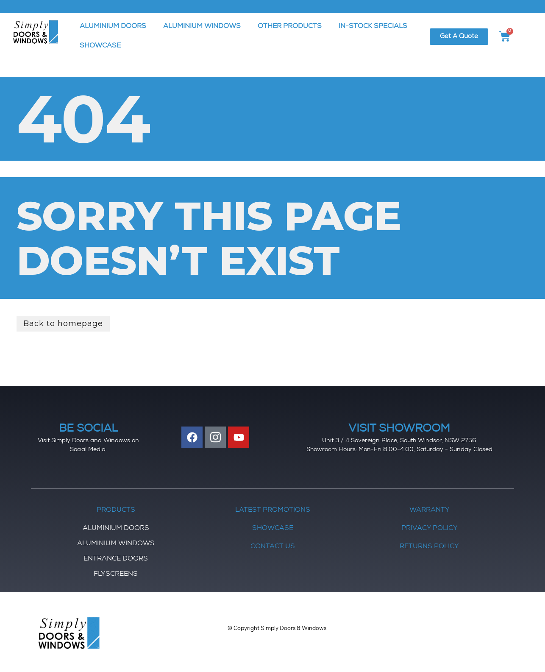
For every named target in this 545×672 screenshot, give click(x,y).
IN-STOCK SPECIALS (373, 26)
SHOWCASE (100, 46)
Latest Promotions (272, 510)
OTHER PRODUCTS (290, 26)
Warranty (429, 510)
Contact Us (272, 547)
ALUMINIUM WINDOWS (202, 26)
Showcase (272, 528)
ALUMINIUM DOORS (113, 26)
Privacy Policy (429, 528)
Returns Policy (429, 547)
